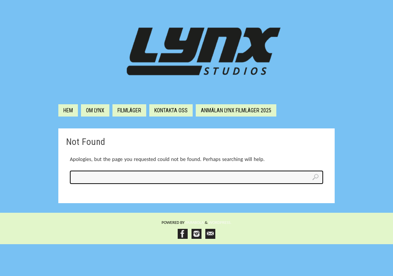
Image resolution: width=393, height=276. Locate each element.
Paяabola (194, 222)
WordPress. (220, 222)
